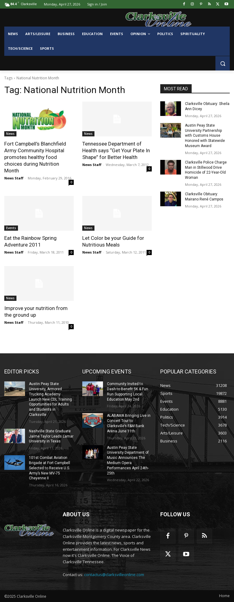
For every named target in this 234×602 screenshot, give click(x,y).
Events (11, 228)
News (10, 134)
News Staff (13, 178)
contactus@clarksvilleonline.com (114, 574)
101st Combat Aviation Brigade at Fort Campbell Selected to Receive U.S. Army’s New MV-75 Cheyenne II (49, 468)
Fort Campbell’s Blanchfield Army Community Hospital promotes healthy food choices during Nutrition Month (35, 157)
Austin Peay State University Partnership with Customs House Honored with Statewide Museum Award (205, 135)
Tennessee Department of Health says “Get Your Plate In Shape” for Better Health (116, 150)
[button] (222, 63)
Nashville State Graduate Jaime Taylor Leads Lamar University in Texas (51, 436)
